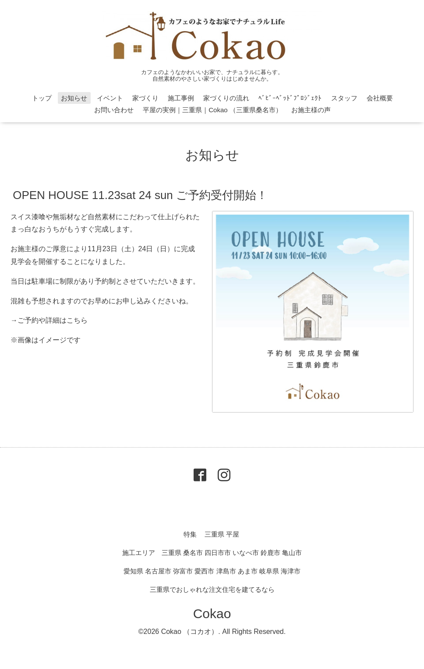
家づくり (145, 98)
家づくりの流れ (226, 98)
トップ (42, 98)
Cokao (212, 613)
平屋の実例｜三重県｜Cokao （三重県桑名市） (212, 110)
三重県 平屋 (222, 534)
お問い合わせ (114, 110)
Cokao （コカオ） (190, 631)
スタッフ (344, 98)
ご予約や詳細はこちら (53, 320)
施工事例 (181, 98)
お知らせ (74, 98)
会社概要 (380, 98)
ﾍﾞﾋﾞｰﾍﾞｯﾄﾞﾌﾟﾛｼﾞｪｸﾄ (290, 98)
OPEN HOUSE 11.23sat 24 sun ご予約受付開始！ (140, 194)
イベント (110, 98)
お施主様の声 (311, 110)
